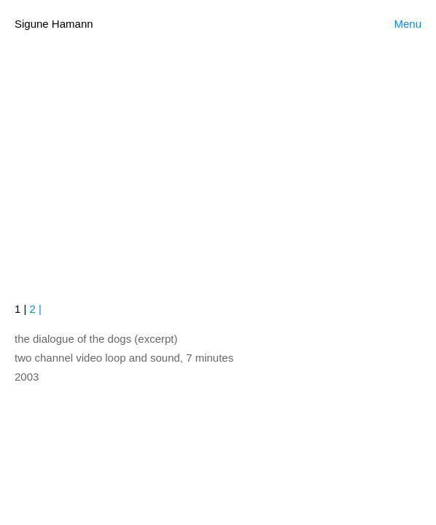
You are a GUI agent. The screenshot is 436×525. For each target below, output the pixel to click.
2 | (34, 309)
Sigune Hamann (54, 24)
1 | (20, 309)
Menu (407, 24)
